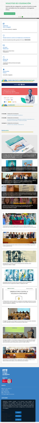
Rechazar (18, 416)
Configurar (18, 419)
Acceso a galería (8, 19)
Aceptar (18, 412)
